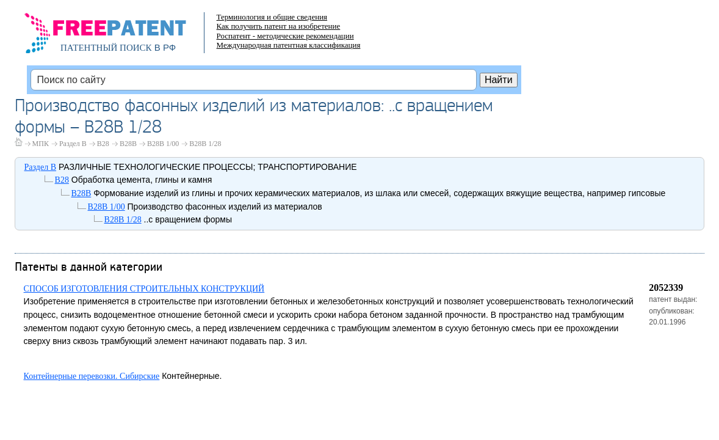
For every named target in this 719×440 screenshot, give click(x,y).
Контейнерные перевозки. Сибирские (92, 376)
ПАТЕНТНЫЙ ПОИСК (106, 48)
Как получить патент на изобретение (279, 26)
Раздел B (73, 143)
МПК (40, 143)
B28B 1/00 (163, 143)
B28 (103, 143)
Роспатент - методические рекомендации (285, 35)
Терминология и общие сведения (272, 16)
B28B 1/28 (205, 143)
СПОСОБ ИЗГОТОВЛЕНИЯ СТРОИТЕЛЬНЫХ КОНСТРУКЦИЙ (144, 288)
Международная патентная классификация (289, 45)
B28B (128, 143)
